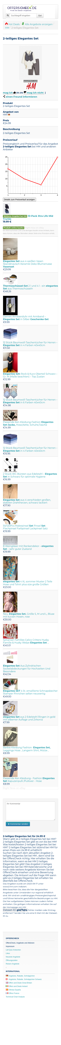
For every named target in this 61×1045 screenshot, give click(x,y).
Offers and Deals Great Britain (19, 983)
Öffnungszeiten (12, 960)
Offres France (12, 993)
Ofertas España (13, 990)
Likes (8, 953)
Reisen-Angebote (12, 964)
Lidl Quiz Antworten (13, 950)
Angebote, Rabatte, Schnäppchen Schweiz (24, 979)
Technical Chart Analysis (15, 997)
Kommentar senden (18, 824)
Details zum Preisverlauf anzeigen (19, 199)
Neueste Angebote (13, 957)
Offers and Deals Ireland (16, 986)
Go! (40, 15)
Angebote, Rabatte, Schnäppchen (20, 976)
